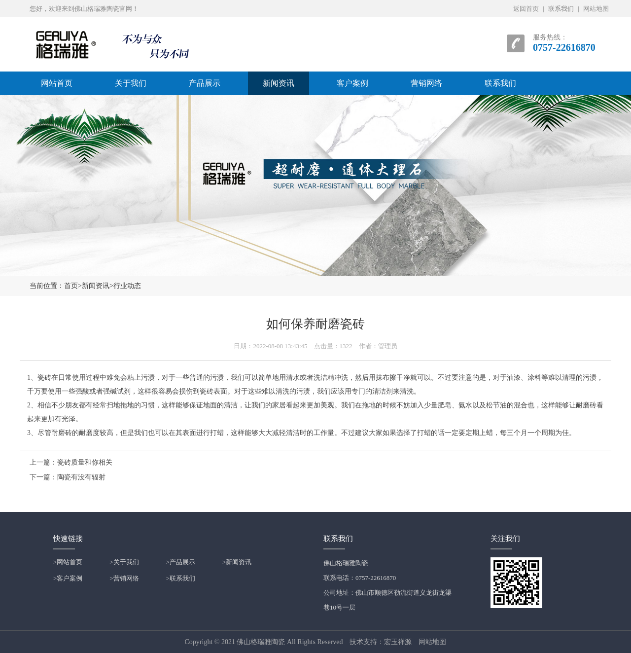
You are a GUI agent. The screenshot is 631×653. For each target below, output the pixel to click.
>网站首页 (67, 562)
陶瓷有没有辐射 (81, 477)
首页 (71, 286)
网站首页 (56, 83)
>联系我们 (180, 578)
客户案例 (352, 83)
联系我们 (561, 8)
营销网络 (426, 83)
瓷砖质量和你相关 (84, 462)
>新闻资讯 (236, 562)
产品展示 (204, 83)
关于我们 (130, 83)
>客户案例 (67, 578)
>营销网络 (124, 578)
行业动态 (127, 286)
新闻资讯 (278, 83)
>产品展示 (180, 562)
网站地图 (596, 8)
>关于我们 (124, 562)
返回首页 (526, 8)
